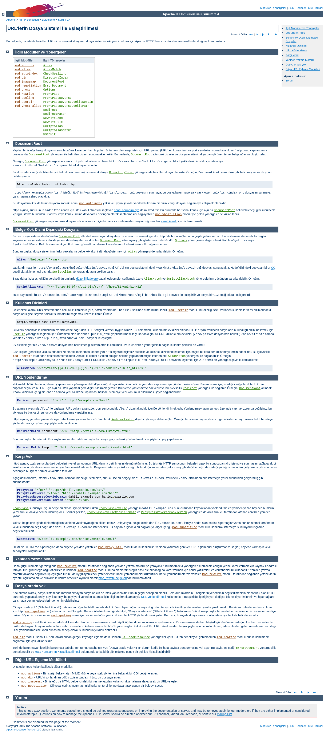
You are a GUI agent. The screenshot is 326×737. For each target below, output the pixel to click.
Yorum (289, 80)
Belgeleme (48, 19)
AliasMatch (52, 69)
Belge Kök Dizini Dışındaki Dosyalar (47, 229)
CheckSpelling (54, 73)
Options (49, 89)
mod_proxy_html (110, 547)
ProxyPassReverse (57, 98)
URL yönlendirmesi (153, 596)
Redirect (50, 110)
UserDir (49, 134)
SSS (291, 7)
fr (257, 34)
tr (276, 34)
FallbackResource (136, 637)
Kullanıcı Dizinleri (296, 45)
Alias (47, 65)
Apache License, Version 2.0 (23, 729)
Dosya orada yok (296, 64)
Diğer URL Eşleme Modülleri (303, 69)
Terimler (301, 7)
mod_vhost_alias (28, 106)
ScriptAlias (53, 126)
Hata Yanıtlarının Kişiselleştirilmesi (57, 651)
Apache (11, 19)
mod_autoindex (26, 73)
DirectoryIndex (55, 77)
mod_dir (21, 77)
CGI (274, 267)
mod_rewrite (24, 94)
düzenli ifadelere (87, 278)
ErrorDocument (54, 85)
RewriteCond (53, 118)
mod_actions (24, 65)
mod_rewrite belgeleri (113, 578)
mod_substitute (184, 527)
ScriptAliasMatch (57, 130)
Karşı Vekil (292, 55)
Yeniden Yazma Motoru (300, 59)
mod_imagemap (25, 81)
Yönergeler (279, 7)
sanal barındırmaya (126, 210)
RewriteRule (53, 122)
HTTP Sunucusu (29, 19)
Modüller (265, 7)
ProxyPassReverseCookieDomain (68, 102)
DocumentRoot (54, 81)
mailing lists (224, 714)
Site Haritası (315, 7)
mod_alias (23, 69)
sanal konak (169, 221)
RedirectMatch (54, 114)
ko (269, 34)
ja (263, 34)
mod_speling (24, 98)
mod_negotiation (28, 85)
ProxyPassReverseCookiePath (66, 106)
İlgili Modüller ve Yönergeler (302, 28)
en (251, 34)
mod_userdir (24, 102)
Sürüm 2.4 (64, 19)
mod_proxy (23, 89)
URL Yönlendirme (296, 50)
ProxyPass (51, 94)
